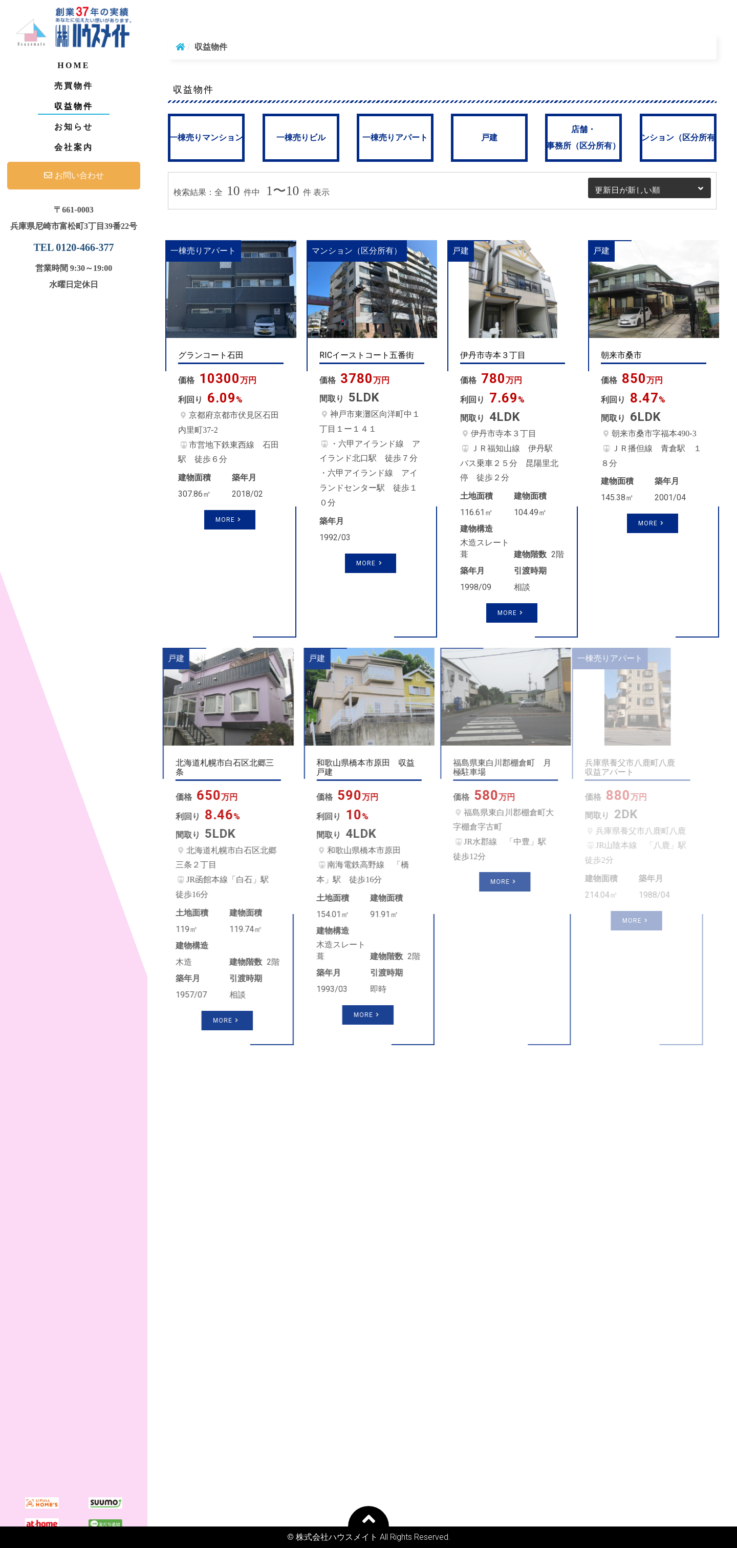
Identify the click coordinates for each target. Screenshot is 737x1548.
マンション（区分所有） (678, 137)
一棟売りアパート (395, 137)
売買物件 (74, 85)
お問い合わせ (74, 175)
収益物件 (74, 106)
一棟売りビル (301, 137)
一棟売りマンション (206, 137)
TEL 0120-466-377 (73, 247)
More (229, 519)
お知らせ (74, 126)
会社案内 (74, 147)
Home (73, 65)
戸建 (489, 137)
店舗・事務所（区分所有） (583, 137)
